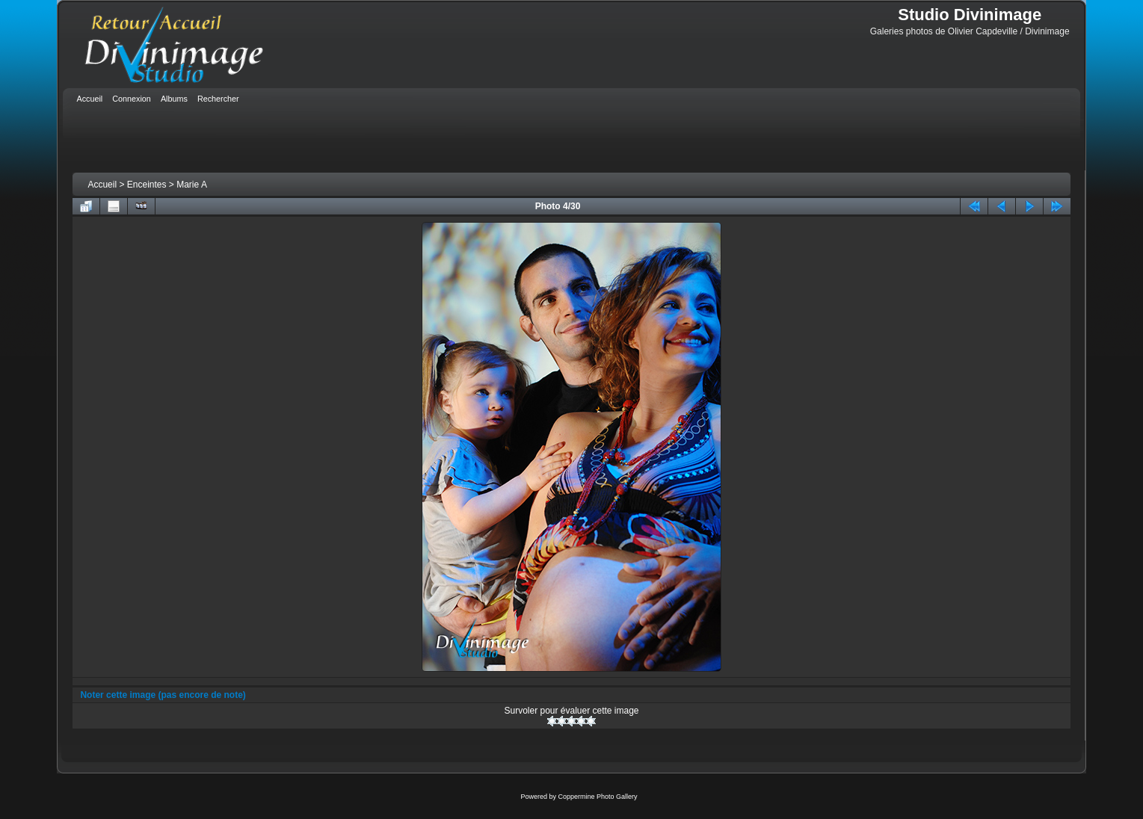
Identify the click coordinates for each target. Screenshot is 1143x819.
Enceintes (147, 184)
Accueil (102, 184)
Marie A (191, 184)
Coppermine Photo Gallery (597, 796)
